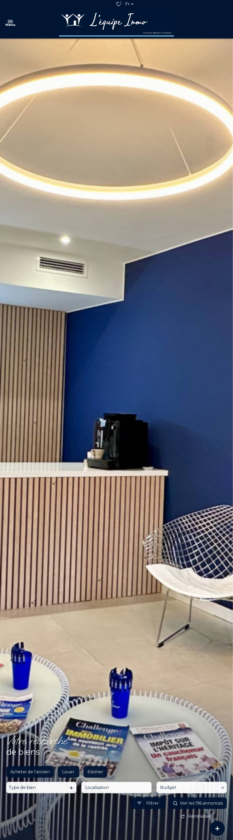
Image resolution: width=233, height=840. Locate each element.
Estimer (95, 776)
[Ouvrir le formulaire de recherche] (148, 808)
